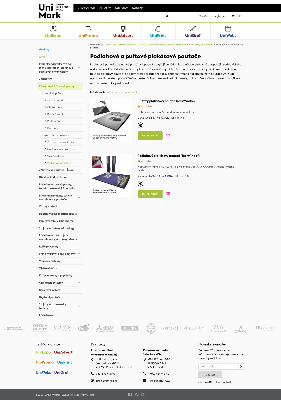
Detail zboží (150, 135)
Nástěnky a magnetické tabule (60, 213)
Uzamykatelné (64, 155)
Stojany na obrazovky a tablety (60, 306)
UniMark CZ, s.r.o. (61, 395)
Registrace (220, 16)
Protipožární (64, 120)
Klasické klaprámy (61, 93)
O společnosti (86, 7)
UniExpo (43, 352)
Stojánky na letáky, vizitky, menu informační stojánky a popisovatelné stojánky (60, 67)
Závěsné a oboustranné (64, 141)
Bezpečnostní (64, 114)
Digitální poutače (60, 297)
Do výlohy (64, 127)
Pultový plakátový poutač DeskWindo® (166, 101)
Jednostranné (64, 100)
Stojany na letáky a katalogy (60, 228)
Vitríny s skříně (60, 206)
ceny (119, 92)
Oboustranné (64, 107)
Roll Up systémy (60, 246)
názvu (110, 92)
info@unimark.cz (106, 380)
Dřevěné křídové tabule (60, 177)
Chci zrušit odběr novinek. (215, 382)
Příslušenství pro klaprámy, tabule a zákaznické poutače (60, 186)
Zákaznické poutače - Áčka (60, 170)
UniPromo (45, 362)
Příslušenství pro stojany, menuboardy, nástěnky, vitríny (60, 237)
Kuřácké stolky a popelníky (60, 275)
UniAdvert (63, 352)
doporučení (130, 92)
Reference (121, 7)
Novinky (60, 49)
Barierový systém (60, 289)
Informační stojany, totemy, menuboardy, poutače (60, 197)
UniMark (108, 44)
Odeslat (210, 374)
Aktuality (105, 7)
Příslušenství (60, 315)
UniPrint (64, 362)
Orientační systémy (60, 282)
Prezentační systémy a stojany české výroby (135, 44)
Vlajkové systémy (60, 261)
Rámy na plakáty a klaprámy (60, 86)
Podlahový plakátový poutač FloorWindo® (169, 156)
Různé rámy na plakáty (61, 134)
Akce (60, 56)
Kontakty (138, 7)
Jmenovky (60, 78)
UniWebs (43, 372)
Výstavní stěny (60, 268)
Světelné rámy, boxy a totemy (60, 253)
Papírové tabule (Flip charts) (60, 221)
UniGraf (61, 372)
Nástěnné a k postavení (64, 148)
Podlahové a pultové (64, 162)
